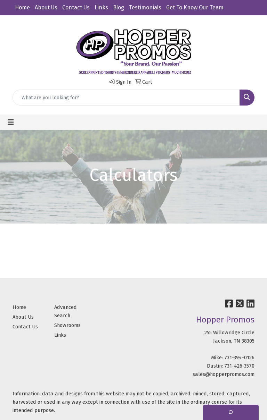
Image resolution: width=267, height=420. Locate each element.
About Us (46, 7)
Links (101, 7)
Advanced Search (65, 311)
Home (22, 7)
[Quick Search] (126, 98)
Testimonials (145, 7)
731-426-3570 (239, 366)
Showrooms (67, 325)
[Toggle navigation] (10, 122)
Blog (118, 7)
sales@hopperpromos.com (223, 374)
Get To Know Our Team (195, 7)
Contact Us (76, 7)
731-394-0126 (239, 357)
